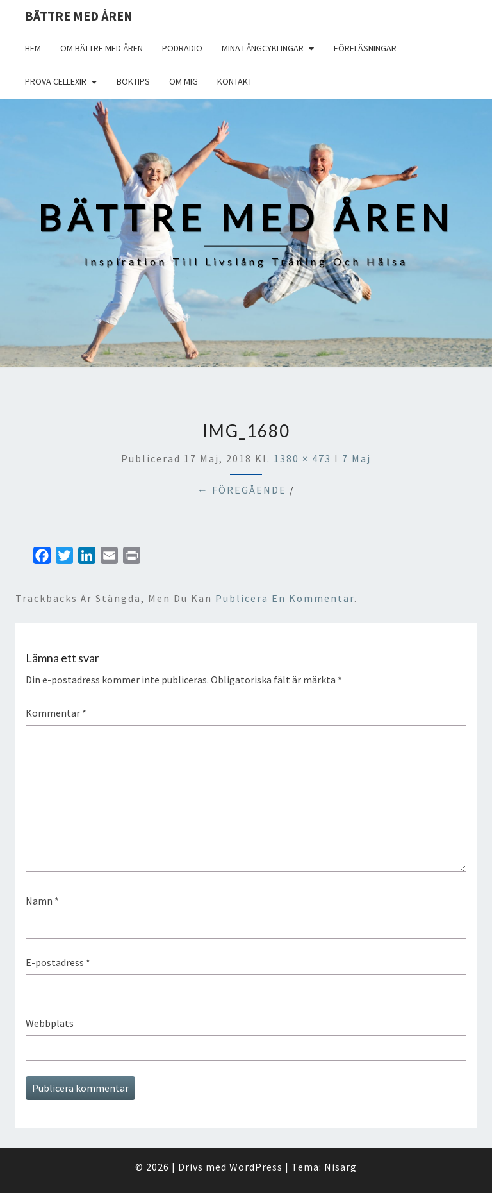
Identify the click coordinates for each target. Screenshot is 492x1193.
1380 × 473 (302, 458)
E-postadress (58, 962)
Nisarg (340, 1166)
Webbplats (50, 1023)
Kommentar (56, 712)
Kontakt (234, 81)
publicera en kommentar (284, 598)
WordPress (256, 1166)
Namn (42, 900)
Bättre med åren (79, 16)
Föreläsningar (365, 48)
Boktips (133, 81)
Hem (33, 48)
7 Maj (356, 458)
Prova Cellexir (55, 81)
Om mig (183, 81)
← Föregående (241, 489)
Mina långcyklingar (263, 48)
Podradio (182, 48)
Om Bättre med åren (101, 48)
